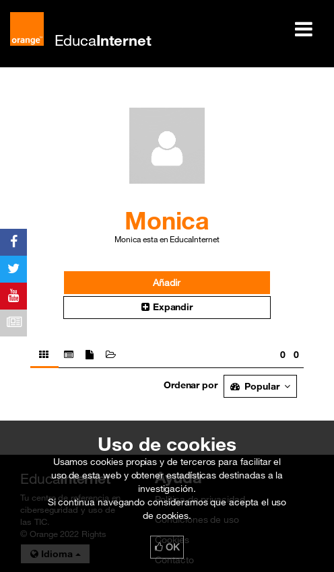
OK (167, 547)
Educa (103, 40)
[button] (167, 307)
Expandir (167, 307)
